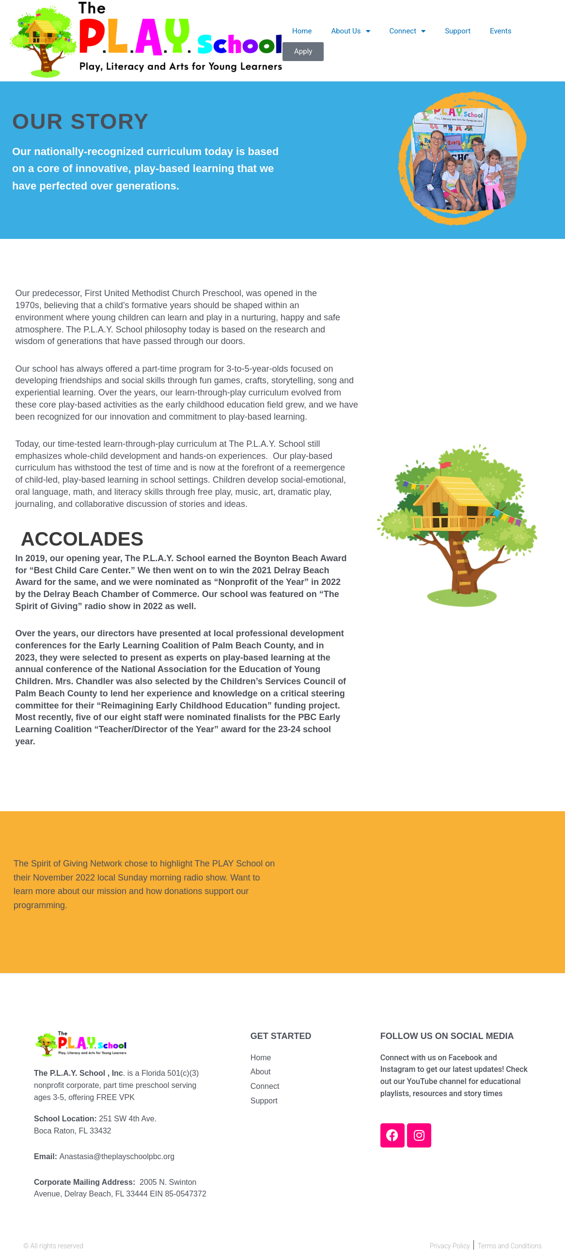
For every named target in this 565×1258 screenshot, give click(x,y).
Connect (408, 31)
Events (500, 31)
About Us (350, 31)
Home (302, 31)
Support (458, 31)
